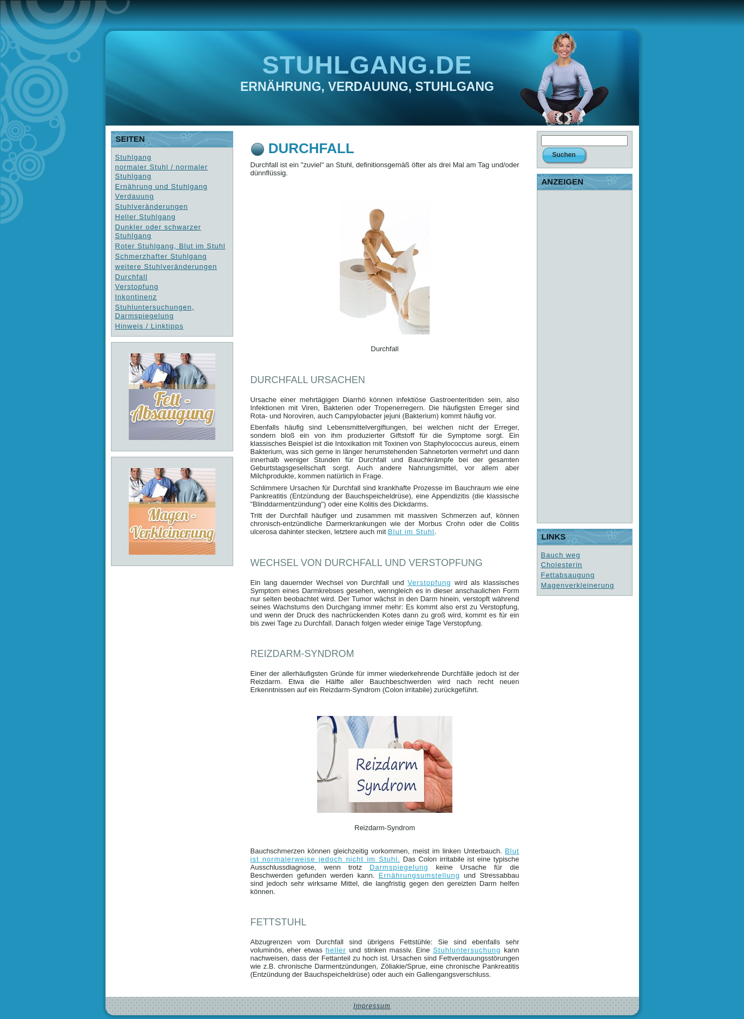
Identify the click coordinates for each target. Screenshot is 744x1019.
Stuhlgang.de (367, 64)
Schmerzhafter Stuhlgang (161, 256)
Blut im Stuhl (411, 532)
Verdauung (134, 196)
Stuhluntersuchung (467, 950)
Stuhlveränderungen (151, 206)
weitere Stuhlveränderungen (166, 266)
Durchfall (131, 277)
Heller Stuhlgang (145, 217)
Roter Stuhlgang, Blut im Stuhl (170, 246)
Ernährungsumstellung (419, 875)
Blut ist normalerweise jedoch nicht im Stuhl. (385, 855)
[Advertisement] (584, 356)
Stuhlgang (133, 157)
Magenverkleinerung (578, 585)
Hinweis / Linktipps (149, 326)
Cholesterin (562, 565)
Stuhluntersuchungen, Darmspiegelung (154, 311)
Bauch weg (561, 555)
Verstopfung (137, 286)
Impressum (371, 1006)
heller (336, 950)
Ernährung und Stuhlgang (161, 186)
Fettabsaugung (568, 575)
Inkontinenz (136, 297)
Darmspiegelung (399, 867)
